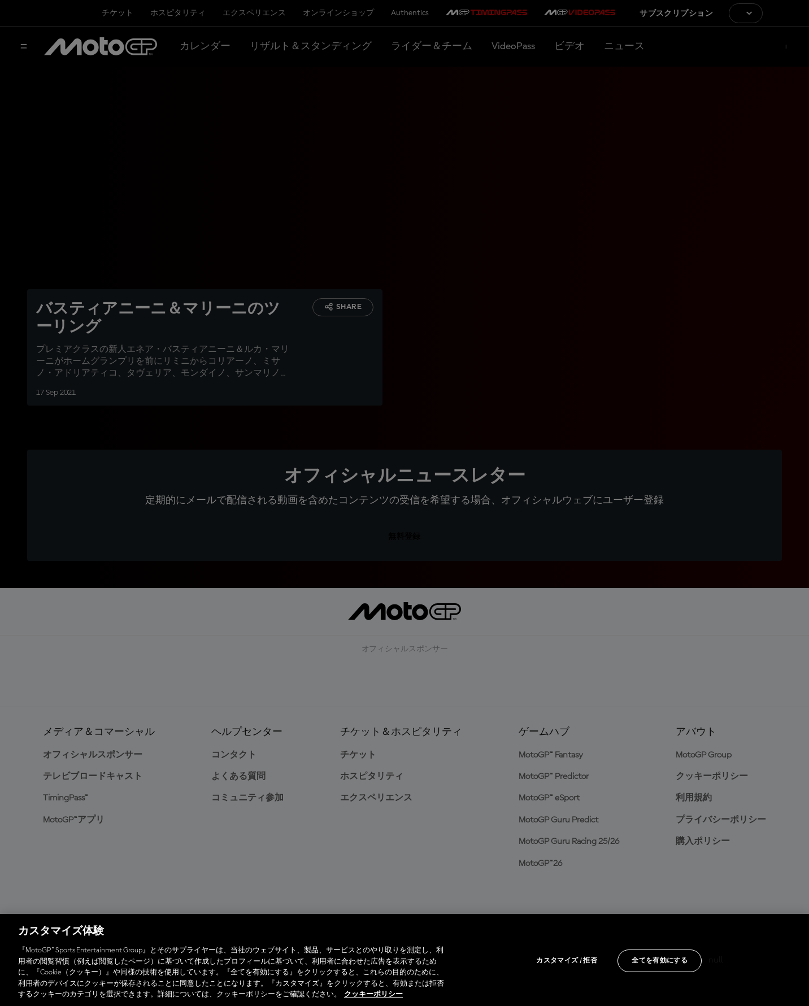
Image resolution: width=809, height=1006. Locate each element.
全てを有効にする (660, 960)
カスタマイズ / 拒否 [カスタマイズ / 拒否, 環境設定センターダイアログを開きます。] (566, 960)
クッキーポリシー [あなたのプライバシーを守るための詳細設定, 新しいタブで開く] (373, 994)
